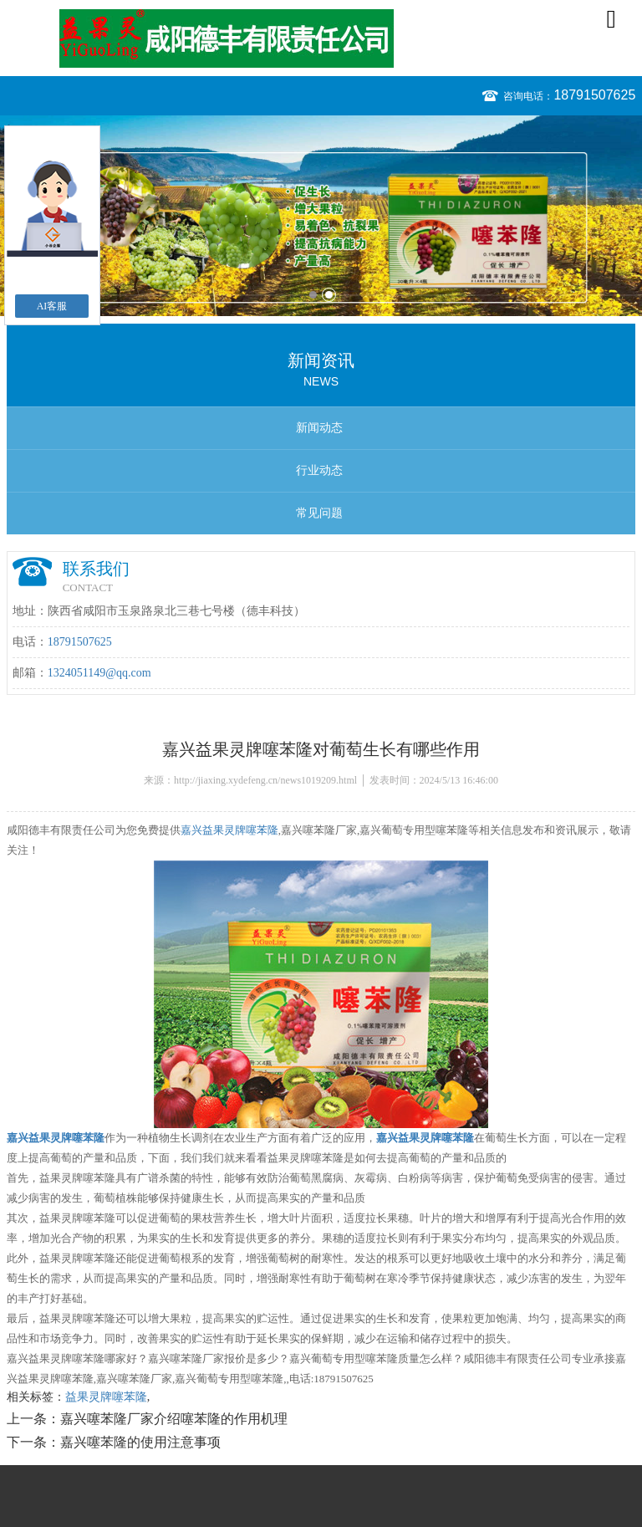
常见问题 (319, 513)
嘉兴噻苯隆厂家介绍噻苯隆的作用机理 (174, 1419)
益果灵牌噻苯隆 (106, 1397)
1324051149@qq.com (99, 672)
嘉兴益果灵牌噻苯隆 (229, 830)
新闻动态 (319, 427)
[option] (321, 215)
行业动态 (319, 470)
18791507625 (594, 95)
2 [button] (329, 295)
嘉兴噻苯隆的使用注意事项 (140, 1442)
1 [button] (313, 295)
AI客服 (52, 306)
